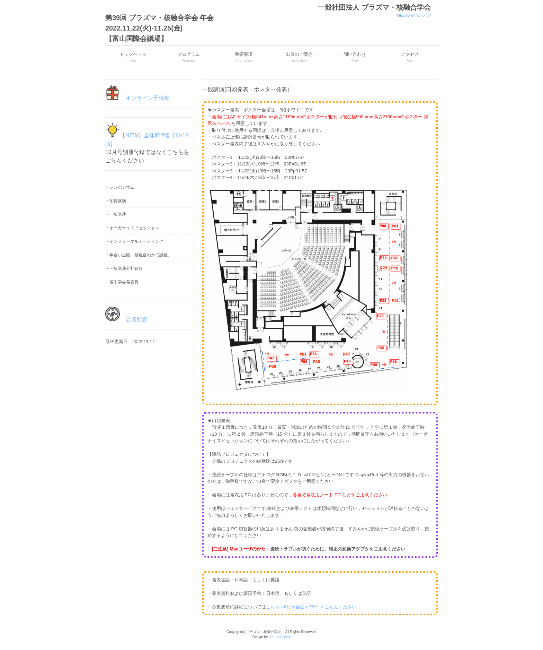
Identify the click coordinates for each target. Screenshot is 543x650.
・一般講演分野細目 (124, 268)
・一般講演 (115, 214)
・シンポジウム (119, 187)
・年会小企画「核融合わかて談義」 (138, 255)
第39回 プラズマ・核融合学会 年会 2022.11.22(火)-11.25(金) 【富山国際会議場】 (159, 28)
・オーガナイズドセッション (132, 227)
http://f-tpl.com (280, 637)
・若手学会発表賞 (122, 282)
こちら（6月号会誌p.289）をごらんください (311, 606)
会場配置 (134, 319)
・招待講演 (115, 200)
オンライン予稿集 (145, 98)
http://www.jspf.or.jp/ (414, 15)
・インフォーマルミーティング (134, 241)
